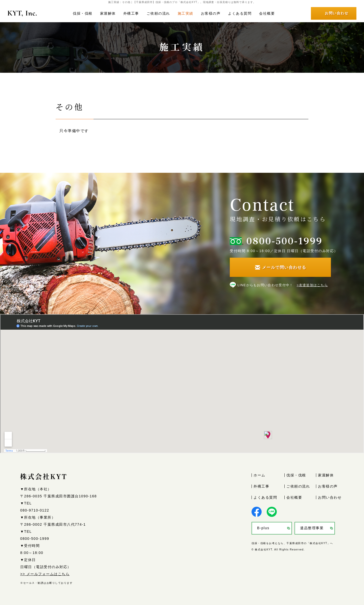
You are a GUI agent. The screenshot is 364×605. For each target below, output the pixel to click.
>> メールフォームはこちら (45, 574)
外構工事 (131, 13)
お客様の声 (211, 13)
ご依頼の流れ (158, 13)
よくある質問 (240, 13)
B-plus (263, 528)
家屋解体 (108, 13)
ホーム (259, 475)
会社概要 (267, 13)
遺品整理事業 (312, 528)
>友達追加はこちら (312, 285)
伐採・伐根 (83, 13)
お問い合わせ (330, 497)
